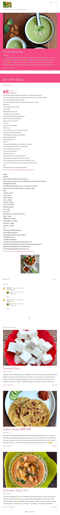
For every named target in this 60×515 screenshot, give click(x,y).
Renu (11, 291)
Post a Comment (11, 68)
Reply (8, 297)
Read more (54, 384)
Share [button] (4, 68)
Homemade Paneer (11, 368)
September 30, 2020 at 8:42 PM (17, 299)
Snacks (8, 279)
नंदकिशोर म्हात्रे (9, 288)
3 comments (9, 384)
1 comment (9, 445)
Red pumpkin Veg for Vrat (15, 490)
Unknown (8, 299)
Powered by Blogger (30, 511)
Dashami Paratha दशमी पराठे (17, 429)
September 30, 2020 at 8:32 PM (18, 288)
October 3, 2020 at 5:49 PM (18, 291)
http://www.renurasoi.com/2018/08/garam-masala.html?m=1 (19, 169)
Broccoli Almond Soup (13, 51)
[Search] (51, 2)
